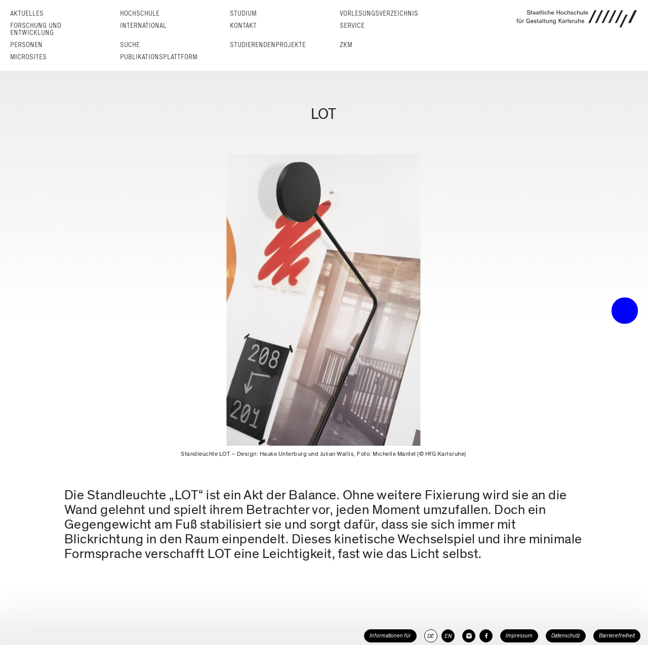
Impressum (519, 635)
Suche (130, 44)
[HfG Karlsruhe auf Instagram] (468, 635)
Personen (26, 44)
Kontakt (243, 25)
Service (352, 25)
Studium (243, 13)
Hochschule (139, 13)
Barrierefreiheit (617, 635)
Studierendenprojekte (268, 44)
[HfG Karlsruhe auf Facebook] (486, 635)
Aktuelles (27, 13)
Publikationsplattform (158, 57)
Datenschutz (565, 635)
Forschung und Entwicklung (35, 29)
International (143, 25)
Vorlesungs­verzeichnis (379, 13)
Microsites (28, 57)
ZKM (346, 44)
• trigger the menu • (625, 310)
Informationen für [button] (390, 635)
